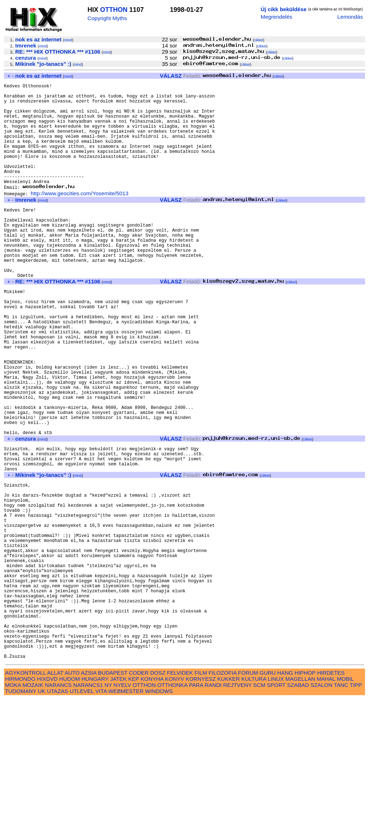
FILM (201, 790)
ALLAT (55, 790)
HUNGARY (94, 796)
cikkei (258, 40)
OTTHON (114, 9)
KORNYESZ (201, 796)
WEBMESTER (125, 808)
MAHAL (326, 796)
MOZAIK (32, 802)
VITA (101, 808)
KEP (133, 796)
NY (108, 802)
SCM (259, 802)
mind (68, 40)
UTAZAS (57, 808)
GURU (267, 790)
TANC (341, 802)
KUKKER (228, 796)
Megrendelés (276, 17)
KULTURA (253, 796)
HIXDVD (47, 796)
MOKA (13, 802)
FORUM (248, 790)
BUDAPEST (113, 790)
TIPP (356, 802)
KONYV (174, 796)
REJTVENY (237, 802)
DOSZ (157, 790)
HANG (285, 790)
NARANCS (58, 802)
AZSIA (89, 790)
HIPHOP (304, 790)
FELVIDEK (180, 790)
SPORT (276, 802)
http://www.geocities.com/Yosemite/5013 (79, 216)
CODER (139, 790)
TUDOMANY (20, 808)
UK (41, 808)
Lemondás (350, 17)
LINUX (276, 796)
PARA (196, 802)
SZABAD (298, 802)
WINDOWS (159, 808)
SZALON (322, 802)
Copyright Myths (107, 18)
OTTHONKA (172, 802)
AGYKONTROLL (25, 790)
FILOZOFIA (223, 790)
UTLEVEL (82, 808)
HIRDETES (331, 790)
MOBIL (345, 796)
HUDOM (69, 796)
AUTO (72, 790)
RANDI (213, 802)
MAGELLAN (300, 796)
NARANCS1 (88, 802)
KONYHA (152, 796)
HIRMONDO (20, 796)
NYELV (122, 802)
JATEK (118, 796)
